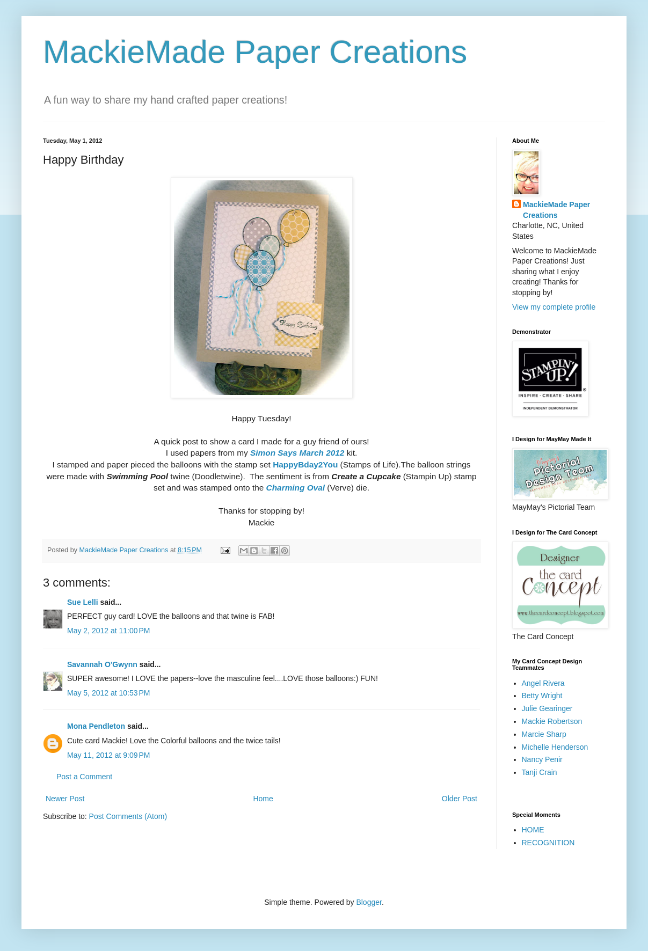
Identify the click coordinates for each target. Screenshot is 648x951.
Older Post (459, 798)
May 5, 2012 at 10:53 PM (108, 693)
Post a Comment (84, 776)
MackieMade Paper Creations (255, 52)
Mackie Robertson (552, 721)
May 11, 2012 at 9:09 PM (108, 755)
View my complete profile (553, 307)
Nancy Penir (542, 759)
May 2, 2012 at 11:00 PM (108, 630)
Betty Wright (542, 695)
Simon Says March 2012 (297, 452)
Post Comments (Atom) (128, 816)
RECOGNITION (548, 842)
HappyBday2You (305, 464)
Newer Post (65, 798)
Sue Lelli (83, 602)
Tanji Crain (539, 772)
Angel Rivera (543, 683)
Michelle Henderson (555, 747)
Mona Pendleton (96, 726)
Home (263, 798)
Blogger (368, 902)
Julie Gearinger (547, 708)
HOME (533, 829)
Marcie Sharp (544, 734)
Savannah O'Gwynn (102, 664)
